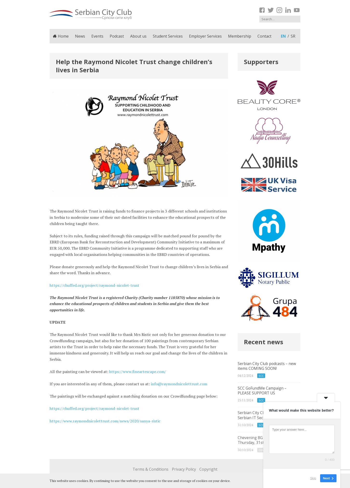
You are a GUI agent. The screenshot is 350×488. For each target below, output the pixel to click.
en (283, 36)
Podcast (117, 36)
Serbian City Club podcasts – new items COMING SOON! (269, 377)
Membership (239, 36)
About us (138, 36)
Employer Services (205, 36)
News (80, 36)
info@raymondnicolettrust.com (179, 385)
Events (97, 36)
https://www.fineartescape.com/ (137, 373)
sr (293, 36)
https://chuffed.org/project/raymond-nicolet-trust (94, 287)
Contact (264, 36)
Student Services (168, 36)
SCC (261, 383)
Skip (313, 478)
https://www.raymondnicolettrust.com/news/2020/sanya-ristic (105, 423)
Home (61, 36)
